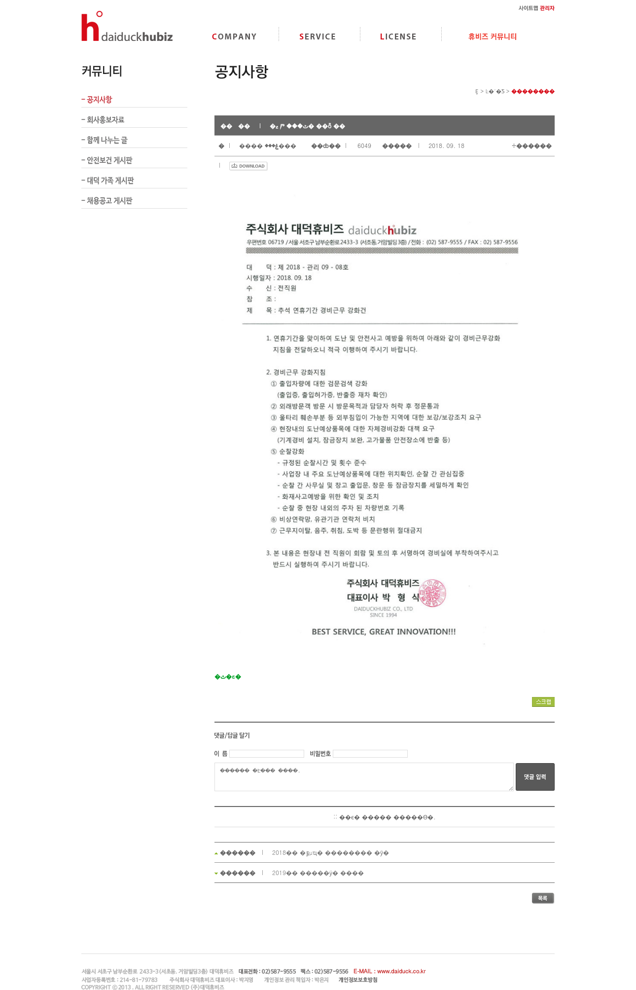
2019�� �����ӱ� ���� (318, 872)
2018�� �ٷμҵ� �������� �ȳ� (330, 852)
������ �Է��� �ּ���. (364, 777)
